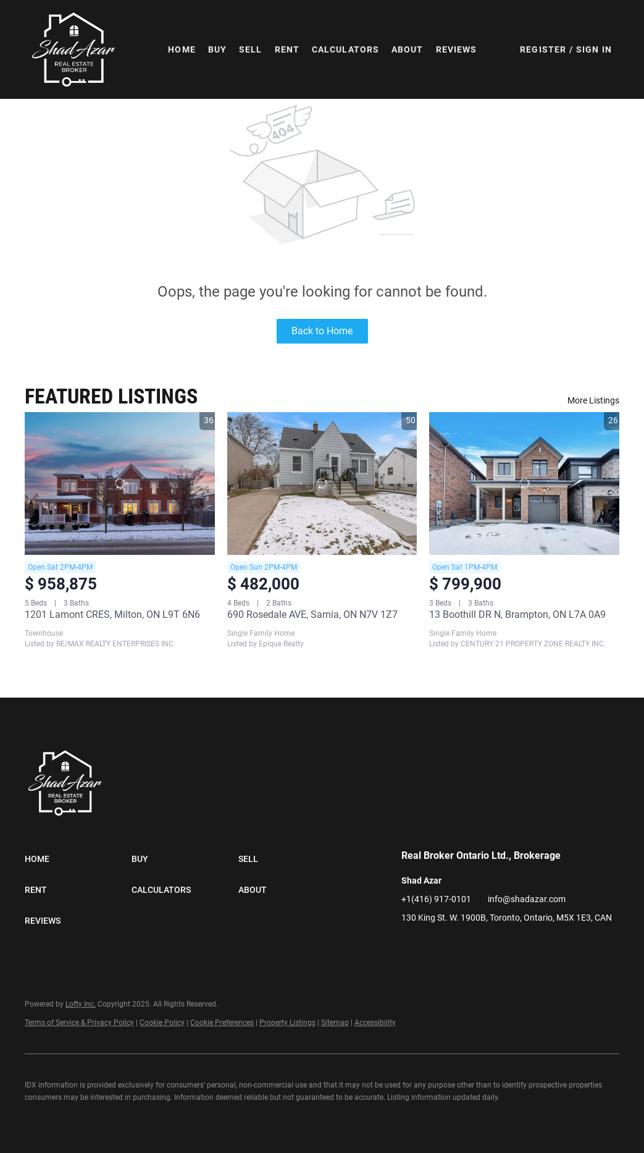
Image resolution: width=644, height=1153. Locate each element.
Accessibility (375, 1022)
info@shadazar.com (527, 899)
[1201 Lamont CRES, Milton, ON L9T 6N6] (120, 483)
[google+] (534, 945)
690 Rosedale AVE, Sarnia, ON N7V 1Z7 (312, 614)
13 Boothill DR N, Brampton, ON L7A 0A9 (517, 614)
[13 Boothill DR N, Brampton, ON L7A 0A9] (524, 483)
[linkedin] (435, 945)
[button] (73, 49)
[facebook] (410, 945)
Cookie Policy (162, 1022)
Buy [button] (217, 49)
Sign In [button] (594, 49)
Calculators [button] (345, 49)
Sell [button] (250, 49)
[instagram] (484, 945)
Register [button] (543, 49)
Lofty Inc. (80, 1004)
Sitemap (335, 1022)
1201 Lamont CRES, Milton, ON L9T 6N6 (112, 614)
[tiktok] (509, 945)
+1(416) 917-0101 (436, 899)
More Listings (593, 400)
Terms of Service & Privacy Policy (79, 1022)
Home (181, 49)
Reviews (456, 49)
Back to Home (322, 331)
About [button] (407, 49)
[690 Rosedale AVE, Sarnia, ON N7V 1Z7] (322, 483)
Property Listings (287, 1022)
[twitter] (460, 945)
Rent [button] (287, 49)
